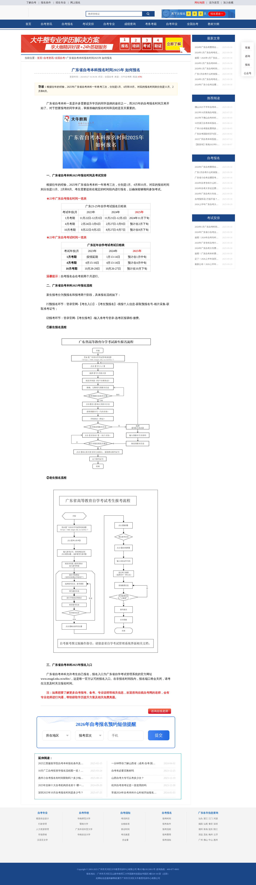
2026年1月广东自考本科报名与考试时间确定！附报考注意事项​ (207, 63)
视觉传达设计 (42, 818)
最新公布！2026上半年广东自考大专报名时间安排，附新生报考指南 (207, 264)
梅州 (211, 834)
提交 (159, 735)
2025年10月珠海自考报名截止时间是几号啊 (207, 112)
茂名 (206, 834)
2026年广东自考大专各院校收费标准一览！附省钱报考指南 (207, 193)
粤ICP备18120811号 (146, 869)
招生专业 (61, 2)
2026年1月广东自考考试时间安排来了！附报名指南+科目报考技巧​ (207, 52)
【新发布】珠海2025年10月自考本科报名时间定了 (207, 144)
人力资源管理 (42, 829)
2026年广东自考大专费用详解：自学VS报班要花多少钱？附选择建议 (207, 248)
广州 (201, 840)
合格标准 (125, 824)
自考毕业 (171, 23)
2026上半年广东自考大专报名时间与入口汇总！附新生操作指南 (207, 204)
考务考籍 (151, 23)
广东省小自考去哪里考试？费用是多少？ (207, 177)
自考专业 (109, 23)
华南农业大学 (83, 834)
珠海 (206, 829)
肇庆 (211, 824)
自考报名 (67, 23)
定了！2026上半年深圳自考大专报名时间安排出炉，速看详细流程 (207, 259)
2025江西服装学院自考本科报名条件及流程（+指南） (61, 763)
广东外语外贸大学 (83, 829)
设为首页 (214, 2)
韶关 (211, 829)
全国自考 (192, 23)
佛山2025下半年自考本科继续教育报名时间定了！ (207, 107)
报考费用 (166, 834)
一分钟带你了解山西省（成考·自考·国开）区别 (134, 763)
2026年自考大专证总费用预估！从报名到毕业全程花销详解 (207, 188)
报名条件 (46, 2)
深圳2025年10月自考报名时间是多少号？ (60, 792)
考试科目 (125, 818)
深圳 (216, 824)
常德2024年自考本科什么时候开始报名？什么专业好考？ (134, 792)
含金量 (125, 840)
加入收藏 (228, 2)
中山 (211, 840)
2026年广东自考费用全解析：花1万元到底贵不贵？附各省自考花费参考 (207, 47)
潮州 (201, 829)
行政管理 (42, 824)
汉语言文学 (42, 840)
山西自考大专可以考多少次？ (127, 778)
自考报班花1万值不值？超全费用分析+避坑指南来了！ (207, 199)
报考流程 (166, 829)
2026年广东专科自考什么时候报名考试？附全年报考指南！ (207, 243)
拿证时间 (125, 829)
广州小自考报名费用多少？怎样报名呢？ (207, 128)
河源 (216, 818)
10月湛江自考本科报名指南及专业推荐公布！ (207, 123)
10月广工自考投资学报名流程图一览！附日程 (61, 770)
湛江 (206, 818)
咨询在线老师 (159, 711)
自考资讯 (46, 23)
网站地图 (200, 2)
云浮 (216, 834)
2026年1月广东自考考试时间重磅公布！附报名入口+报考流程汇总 (207, 79)
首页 (28, 23)
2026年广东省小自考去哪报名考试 (207, 232)
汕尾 (206, 824)
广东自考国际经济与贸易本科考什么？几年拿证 (207, 134)
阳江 (216, 829)
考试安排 (88, 23)
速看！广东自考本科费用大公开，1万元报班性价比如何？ (207, 253)
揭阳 (201, 824)
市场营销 (42, 834)
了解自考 (31, 2)
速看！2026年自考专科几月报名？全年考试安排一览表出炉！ (207, 237)
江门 (211, 818)
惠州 (216, 840)
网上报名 (75, 2)
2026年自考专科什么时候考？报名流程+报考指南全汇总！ (207, 183)
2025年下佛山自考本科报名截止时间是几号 (207, 118)
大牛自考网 (126, 77)
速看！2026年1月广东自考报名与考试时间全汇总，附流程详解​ (207, 58)
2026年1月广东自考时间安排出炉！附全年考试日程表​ (207, 68)
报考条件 (166, 824)
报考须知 (166, 840)
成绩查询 (130, 23)
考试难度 (125, 834)
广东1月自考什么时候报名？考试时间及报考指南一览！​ (207, 74)
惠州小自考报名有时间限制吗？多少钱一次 (61, 778)
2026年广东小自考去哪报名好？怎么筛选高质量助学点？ (207, 84)
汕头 (201, 818)
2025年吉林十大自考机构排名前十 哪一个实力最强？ (61, 785)
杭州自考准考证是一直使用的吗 (128, 785)
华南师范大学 (83, 818)
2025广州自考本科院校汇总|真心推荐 (207, 139)
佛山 (206, 840)
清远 (201, 834)
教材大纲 (213, 23)
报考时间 (166, 818)
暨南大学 (84, 824)
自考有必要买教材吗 (122, 770)
